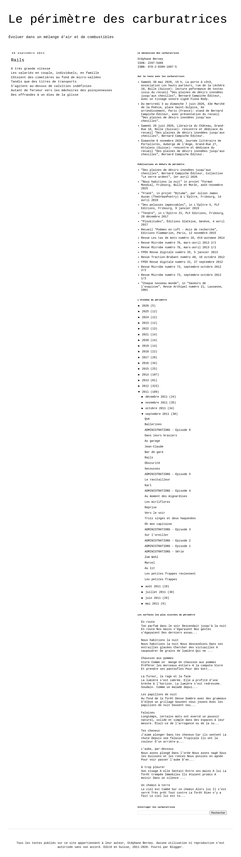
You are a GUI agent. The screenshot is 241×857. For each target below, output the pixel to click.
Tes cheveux (150, 730)
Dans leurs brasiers (161, 435)
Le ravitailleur (157, 479)
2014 (146, 374)
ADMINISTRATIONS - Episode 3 (168, 529)
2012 (146, 386)
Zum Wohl (151, 557)
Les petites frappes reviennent (170, 573)
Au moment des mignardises (166, 496)
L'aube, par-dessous (157, 749)
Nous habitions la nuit (160, 640)
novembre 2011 (157, 402)
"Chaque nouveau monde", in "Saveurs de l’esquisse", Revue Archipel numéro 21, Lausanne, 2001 (182, 287)
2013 (146, 380)
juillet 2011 (156, 592)
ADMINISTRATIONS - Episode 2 (168, 540)
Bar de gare (154, 452)
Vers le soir (155, 513)
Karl (148, 485)
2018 (146, 351)
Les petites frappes (161, 579)
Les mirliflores (157, 502)
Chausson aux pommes (157, 658)
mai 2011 (153, 603)
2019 (146, 346)
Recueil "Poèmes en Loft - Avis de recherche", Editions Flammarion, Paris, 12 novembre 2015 (179, 231)
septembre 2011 (158, 414)
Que (147, 418)
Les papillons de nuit (159, 694)
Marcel (150, 562)
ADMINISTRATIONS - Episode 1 (168, 546)
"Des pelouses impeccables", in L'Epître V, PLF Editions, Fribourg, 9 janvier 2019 (180, 206)
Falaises (148, 712)
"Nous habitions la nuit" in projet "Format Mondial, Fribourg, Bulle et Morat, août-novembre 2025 (182, 185)
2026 (146, 305)
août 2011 (153, 586)
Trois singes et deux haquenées (170, 518)
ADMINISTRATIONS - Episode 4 (168, 490)
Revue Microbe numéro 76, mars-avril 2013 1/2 (178, 247)
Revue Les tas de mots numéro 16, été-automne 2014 (183, 238)
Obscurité (152, 463)
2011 (146, 392)
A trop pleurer (153, 767)
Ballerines (153, 424)
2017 (146, 357)
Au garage (152, 441)
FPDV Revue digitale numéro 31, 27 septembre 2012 (182, 262)
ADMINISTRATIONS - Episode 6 (168, 430)
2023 (146, 323)
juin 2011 (153, 598)
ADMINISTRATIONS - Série (164, 551)
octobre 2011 (156, 408)
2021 (146, 334)
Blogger (176, 847)
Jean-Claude (154, 446)
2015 (146, 368)
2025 (146, 311)
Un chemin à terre (155, 785)
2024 (146, 317)
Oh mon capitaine (158, 524)
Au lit (150, 568)
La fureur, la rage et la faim (166, 676)
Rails (149, 457)
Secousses (152, 468)
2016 (146, 363)
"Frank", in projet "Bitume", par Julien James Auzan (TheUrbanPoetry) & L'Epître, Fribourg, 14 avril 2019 (181, 197)
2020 (146, 340)
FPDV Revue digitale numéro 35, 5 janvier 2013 (179, 252)
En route (148, 622)
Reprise (151, 507)
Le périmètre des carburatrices (117, 19)
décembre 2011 (157, 396)
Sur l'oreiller (157, 535)
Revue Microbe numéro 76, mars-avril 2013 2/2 (178, 242)
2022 (146, 328)
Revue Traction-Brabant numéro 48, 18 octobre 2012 (183, 257)
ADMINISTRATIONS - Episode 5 (168, 474)
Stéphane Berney (150, 59)
